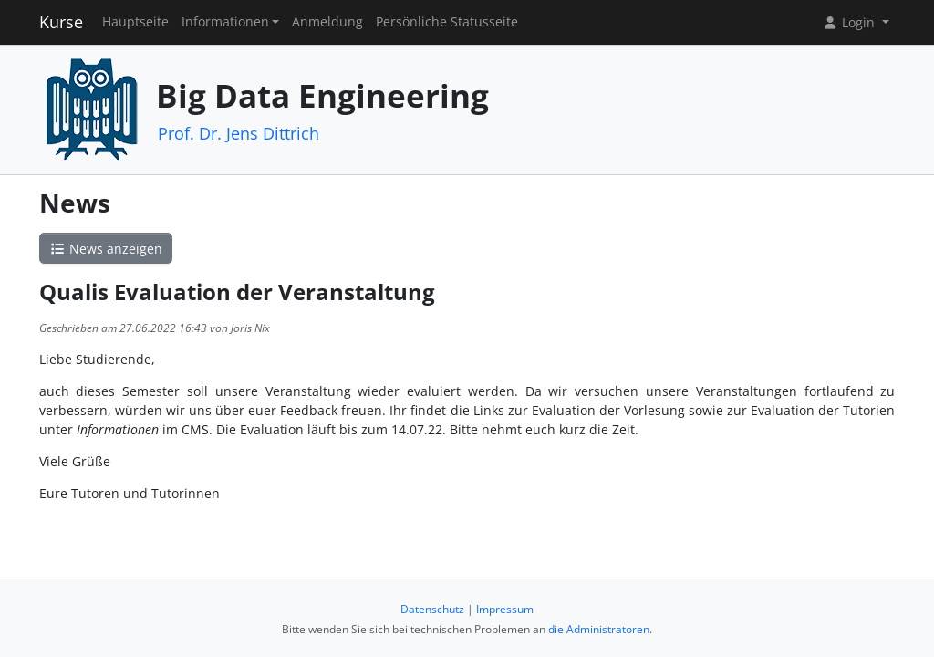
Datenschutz (432, 609)
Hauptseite (135, 22)
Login (850, 22)
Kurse (61, 22)
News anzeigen (105, 248)
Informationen (225, 22)
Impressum (505, 609)
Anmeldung (327, 22)
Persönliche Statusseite (447, 22)
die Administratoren (598, 629)
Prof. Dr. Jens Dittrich (238, 133)
